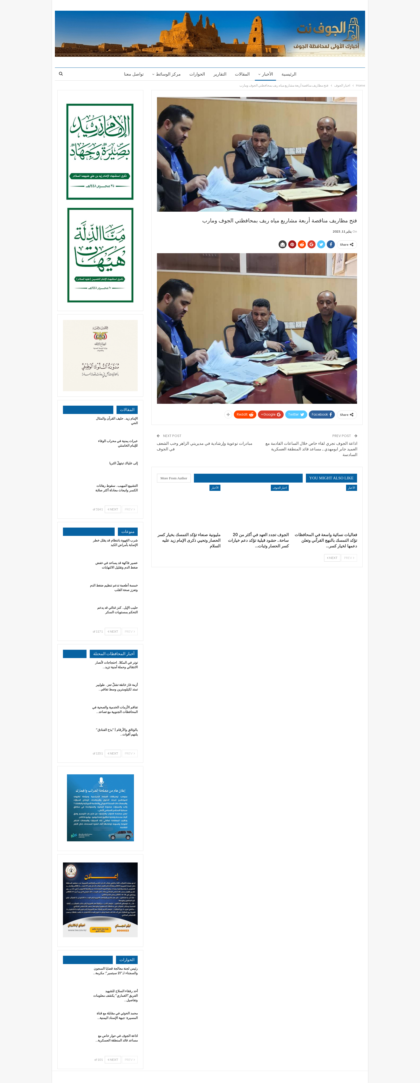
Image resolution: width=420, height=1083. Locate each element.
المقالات (243, 74)
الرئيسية (291, 74)
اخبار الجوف (280, 487)
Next (332, 558)
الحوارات (196, 74)
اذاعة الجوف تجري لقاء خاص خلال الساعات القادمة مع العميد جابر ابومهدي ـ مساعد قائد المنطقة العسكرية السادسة (311, 448)
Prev (349, 558)
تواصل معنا (131, 74)
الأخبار (269, 74)
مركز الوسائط (166, 74)
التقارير (219, 74)
